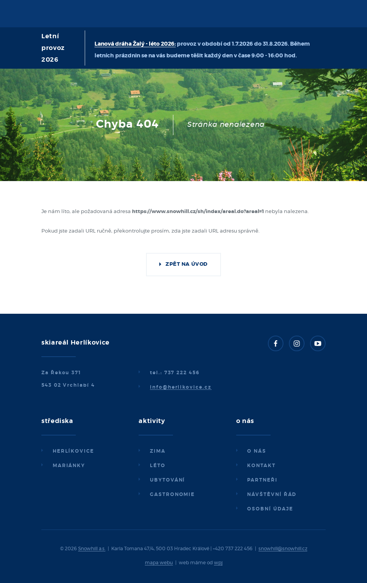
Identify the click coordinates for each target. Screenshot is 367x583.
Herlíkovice (73, 451)
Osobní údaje (270, 509)
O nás (256, 451)
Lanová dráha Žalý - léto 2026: (135, 44)
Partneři (262, 480)
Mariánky (69, 465)
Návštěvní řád (271, 494)
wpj (218, 562)
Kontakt (261, 465)
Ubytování (167, 480)
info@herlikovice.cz (180, 387)
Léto (158, 465)
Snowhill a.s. (91, 548)
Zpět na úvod (186, 264)
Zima (158, 451)
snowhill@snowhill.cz (282, 548)
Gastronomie (172, 494)
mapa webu (159, 562)
